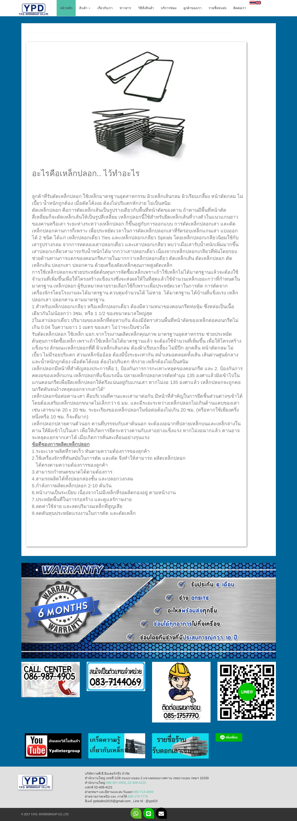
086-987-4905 (116, 782)
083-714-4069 (143, 792)
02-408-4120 (137, 782)
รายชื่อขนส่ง (217, 8)
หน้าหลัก (66, 8)
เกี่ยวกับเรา (105, 8)
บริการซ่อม (168, 8)
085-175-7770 (138, 796)
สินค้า (85, 8)
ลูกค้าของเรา (192, 8)
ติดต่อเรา (239, 8)
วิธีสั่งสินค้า (146, 8)
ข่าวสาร (125, 8)
